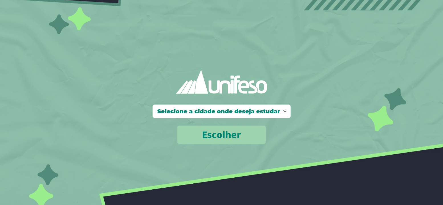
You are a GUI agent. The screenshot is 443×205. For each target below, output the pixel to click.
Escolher (221, 134)
